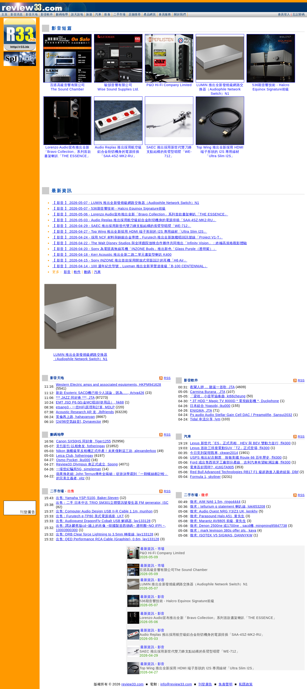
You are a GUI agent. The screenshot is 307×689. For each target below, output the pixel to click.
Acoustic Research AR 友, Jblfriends (85, 412)
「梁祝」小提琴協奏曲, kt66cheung (217, 396)
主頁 (4, 14)
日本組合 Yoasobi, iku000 (210, 406)
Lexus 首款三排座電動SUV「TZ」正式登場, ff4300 (230, 448)
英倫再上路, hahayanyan (75, 417)
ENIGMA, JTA (201, 410)
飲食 (107, 14)
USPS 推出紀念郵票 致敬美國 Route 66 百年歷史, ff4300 (236, 457)
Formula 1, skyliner (205, 477)
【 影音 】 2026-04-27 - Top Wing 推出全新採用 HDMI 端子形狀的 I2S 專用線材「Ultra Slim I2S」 (129, 231)
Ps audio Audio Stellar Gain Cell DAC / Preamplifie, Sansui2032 (241, 415)
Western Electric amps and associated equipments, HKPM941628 (108, 384)
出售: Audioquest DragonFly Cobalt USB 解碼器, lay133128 (103, 521)
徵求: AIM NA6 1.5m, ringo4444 (215, 502)
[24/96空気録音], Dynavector (78, 421)
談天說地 (77, 14)
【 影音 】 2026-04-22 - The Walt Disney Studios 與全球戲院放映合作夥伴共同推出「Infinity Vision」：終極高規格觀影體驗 (149, 243)
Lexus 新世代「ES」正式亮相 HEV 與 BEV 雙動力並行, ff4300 (240, 443)
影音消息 (17, 14)
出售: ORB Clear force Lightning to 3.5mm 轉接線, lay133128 (104, 534)
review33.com (132, 684)
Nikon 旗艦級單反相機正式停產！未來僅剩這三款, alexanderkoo (106, 451)
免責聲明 (225, 684)
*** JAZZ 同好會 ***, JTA (75, 397)
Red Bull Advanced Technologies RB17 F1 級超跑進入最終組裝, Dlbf (244, 472)
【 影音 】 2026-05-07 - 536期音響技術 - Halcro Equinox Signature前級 (109, 208)
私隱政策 (246, 684)
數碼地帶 (62, 14)
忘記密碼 (299, 14)
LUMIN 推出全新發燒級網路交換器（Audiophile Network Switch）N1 (80, 355)
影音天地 (32, 14)
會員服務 (165, 14)
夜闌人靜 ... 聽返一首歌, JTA (212, 387)
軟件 (77, 272)
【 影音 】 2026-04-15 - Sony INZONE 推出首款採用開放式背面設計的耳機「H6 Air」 (119, 260)
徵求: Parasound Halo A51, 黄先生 (217, 516)
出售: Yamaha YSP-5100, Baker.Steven (87, 498)
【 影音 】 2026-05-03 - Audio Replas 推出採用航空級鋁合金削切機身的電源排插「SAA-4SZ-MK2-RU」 (134, 220)
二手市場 (119, 14)
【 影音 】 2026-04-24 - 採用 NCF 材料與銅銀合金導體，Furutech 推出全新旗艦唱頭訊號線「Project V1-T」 (137, 237)
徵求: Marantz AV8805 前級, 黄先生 (218, 521)
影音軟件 (47, 14)
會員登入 (284, 14)
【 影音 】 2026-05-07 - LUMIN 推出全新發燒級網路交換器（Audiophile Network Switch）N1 (125, 203)
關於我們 (180, 14)
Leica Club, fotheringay (74, 455)
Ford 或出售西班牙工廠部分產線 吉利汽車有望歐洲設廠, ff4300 (240, 462)
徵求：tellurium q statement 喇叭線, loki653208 (227, 506)
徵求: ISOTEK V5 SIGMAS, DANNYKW (221, 535)
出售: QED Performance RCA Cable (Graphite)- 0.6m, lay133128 (107, 539)
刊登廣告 (205, 684)
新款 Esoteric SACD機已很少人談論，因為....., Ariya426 (100, 393)
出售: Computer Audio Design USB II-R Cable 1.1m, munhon (104, 511)
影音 (67, 272)
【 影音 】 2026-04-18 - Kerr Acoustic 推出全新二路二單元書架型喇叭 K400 (111, 254)
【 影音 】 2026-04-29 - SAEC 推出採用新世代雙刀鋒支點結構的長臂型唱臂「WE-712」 (121, 226)
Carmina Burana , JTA (207, 392)
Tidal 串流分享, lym (205, 419)
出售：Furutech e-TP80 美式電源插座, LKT (90, 516)
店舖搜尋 (135, 14)
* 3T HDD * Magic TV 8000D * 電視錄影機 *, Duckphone (234, 401)
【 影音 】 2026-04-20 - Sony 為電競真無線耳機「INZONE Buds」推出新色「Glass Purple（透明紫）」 (134, 249)
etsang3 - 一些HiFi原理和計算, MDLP (85, 407)
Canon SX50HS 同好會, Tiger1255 (83, 441)
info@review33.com (176, 684)
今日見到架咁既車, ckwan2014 (214, 453)
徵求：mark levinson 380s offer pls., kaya (223, 530)
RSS (167, 378)
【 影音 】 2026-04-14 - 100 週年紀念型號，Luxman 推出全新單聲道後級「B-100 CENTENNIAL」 (129, 266)
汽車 (98, 14)
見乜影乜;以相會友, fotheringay (80, 446)
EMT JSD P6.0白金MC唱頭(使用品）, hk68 (90, 402)
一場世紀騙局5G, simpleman (78, 469)
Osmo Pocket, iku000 (73, 460)
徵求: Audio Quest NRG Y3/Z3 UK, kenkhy (224, 511)
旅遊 (89, 14)
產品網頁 (150, 14)
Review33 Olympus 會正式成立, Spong (87, 464)
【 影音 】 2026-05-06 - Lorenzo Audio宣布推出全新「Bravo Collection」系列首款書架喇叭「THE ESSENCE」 (140, 214)
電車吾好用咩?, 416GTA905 (212, 467)
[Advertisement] (173, 171)
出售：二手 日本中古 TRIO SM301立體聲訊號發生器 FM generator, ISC (112, 503)
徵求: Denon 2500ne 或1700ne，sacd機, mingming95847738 (238, 526)
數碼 (87, 272)
